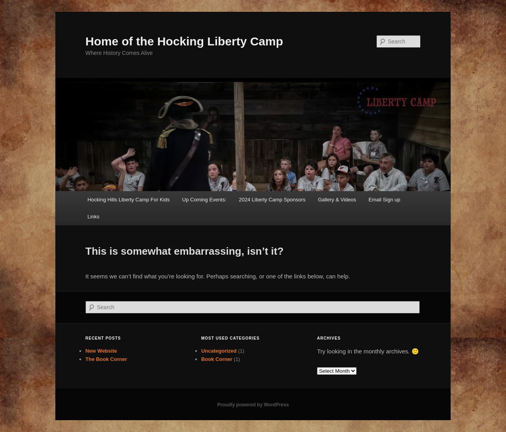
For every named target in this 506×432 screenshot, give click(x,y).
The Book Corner (106, 359)
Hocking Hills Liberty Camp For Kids (128, 200)
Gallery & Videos (337, 200)
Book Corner (216, 359)
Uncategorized (219, 351)
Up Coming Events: (204, 200)
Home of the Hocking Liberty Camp (184, 41)
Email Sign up (384, 200)
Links (93, 217)
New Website (101, 351)
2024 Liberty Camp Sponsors (272, 200)
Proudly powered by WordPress (253, 405)
